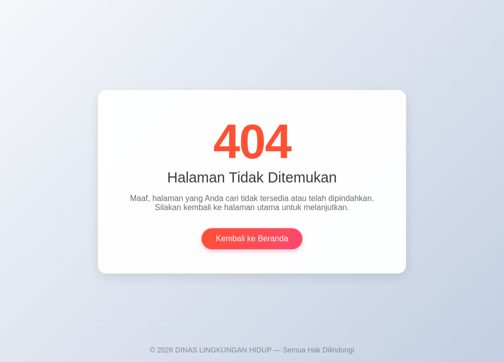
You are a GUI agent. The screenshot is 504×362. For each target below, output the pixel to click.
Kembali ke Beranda (252, 239)
